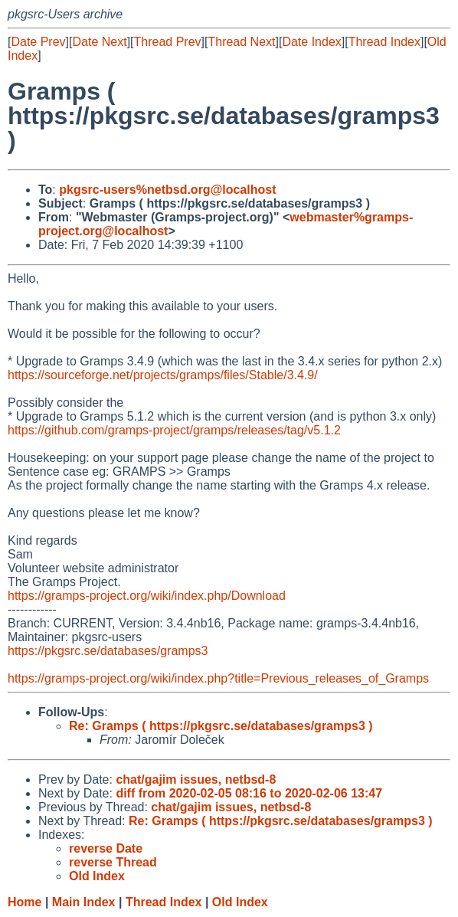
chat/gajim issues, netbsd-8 (196, 779)
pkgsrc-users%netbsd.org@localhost (167, 189)
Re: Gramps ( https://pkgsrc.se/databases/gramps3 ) (221, 725)
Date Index (311, 41)
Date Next (99, 41)
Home (24, 902)
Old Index (240, 902)
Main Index (84, 902)
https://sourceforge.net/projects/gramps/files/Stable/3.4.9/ (163, 375)
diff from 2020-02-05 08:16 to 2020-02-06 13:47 (249, 793)
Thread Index (384, 41)
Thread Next (241, 41)
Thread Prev (167, 41)
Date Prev (38, 41)
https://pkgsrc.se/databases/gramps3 (108, 650)
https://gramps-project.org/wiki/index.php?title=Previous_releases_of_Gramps (218, 678)
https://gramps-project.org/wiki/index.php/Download (147, 595)
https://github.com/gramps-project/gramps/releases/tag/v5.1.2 (174, 430)
